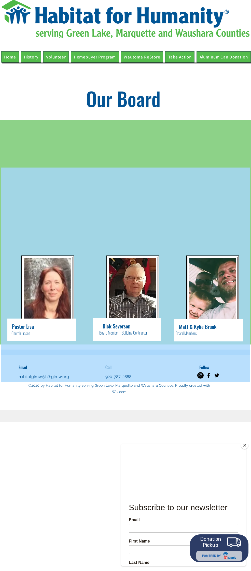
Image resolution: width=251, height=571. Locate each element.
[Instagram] (200, 375)
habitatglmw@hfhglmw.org (44, 376)
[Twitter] (217, 375)
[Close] (244, 445)
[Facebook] (208, 375)
